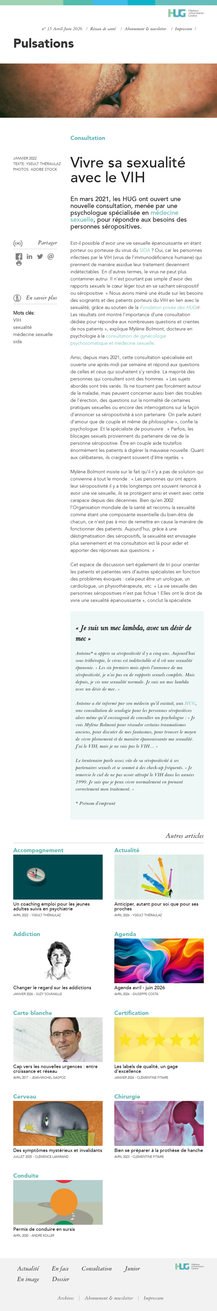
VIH (17, 320)
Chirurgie (127, 1096)
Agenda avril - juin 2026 (139, 987)
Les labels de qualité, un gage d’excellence (146, 1069)
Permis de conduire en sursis (44, 1229)
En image (28, 1279)
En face (61, 1268)
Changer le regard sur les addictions (52, 987)
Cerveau (24, 1096)
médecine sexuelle (33, 334)
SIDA (144, 250)
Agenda (125, 934)
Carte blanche (32, 1013)
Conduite (26, 1175)
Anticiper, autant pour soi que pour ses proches (156, 906)
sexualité (22, 327)
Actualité (126, 850)
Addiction (26, 934)
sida (17, 341)
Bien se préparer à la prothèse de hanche (158, 1150)
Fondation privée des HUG (170, 307)
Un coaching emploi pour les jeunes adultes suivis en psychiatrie (51, 906)
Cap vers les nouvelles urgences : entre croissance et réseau (55, 1069)
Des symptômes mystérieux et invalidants (57, 1150)
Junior (135, 1268)
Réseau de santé (103, 28)
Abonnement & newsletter (145, 28)
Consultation (87, 138)
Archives (65, 1297)
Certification (131, 1013)
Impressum (183, 28)
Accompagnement (38, 850)
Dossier (61, 1279)
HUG (190, 703)
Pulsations (43, 43)
